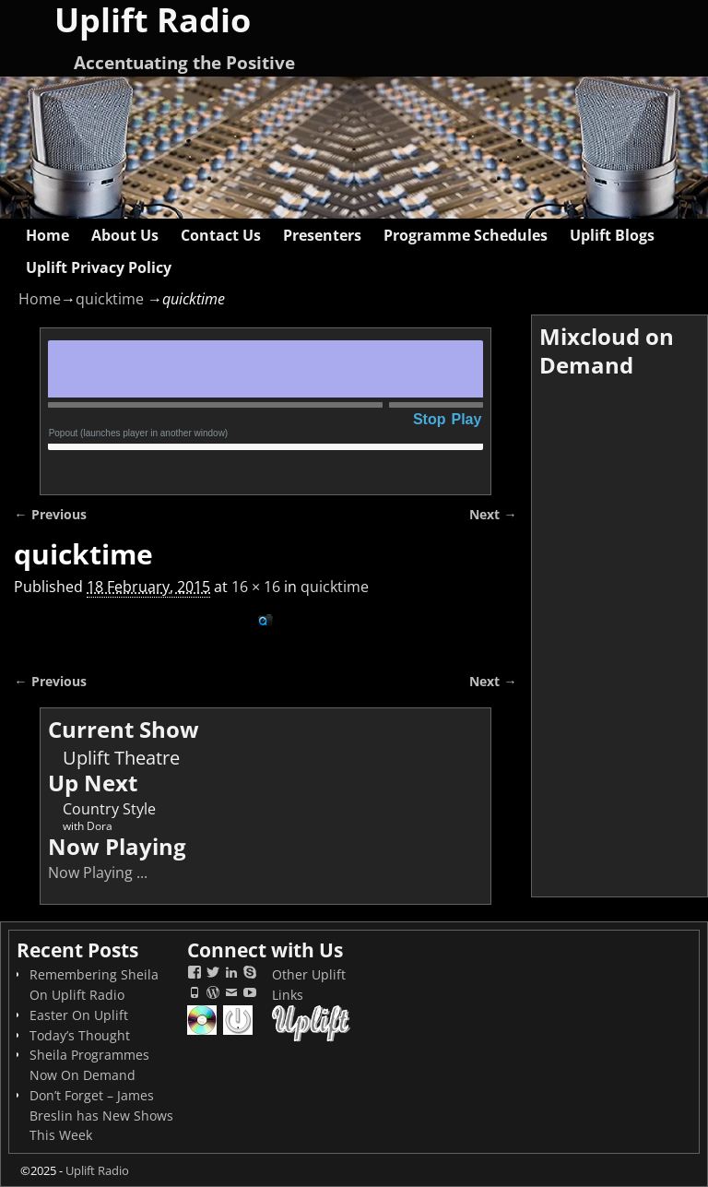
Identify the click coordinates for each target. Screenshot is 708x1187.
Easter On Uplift (79, 1015)
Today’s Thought (80, 1035)
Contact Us (221, 235)
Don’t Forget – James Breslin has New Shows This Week (101, 1115)
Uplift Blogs (612, 235)
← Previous (50, 514)
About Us (125, 235)
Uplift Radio (97, 1170)
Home (47, 235)
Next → (492, 514)
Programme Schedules (466, 235)
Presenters (322, 235)
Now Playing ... (98, 872)
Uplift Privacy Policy (98, 267)
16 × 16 (255, 586)
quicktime (110, 299)
